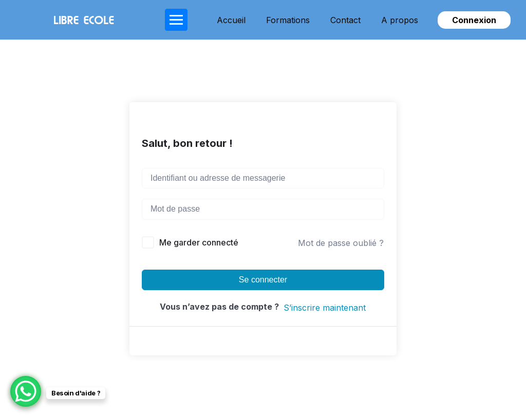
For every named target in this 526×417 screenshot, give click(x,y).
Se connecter (263, 279)
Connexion (474, 20)
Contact (345, 20)
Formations (288, 20)
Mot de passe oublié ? (341, 243)
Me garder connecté (198, 242)
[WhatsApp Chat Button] (25, 391)
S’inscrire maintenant (325, 307)
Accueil (231, 20)
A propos (399, 20)
